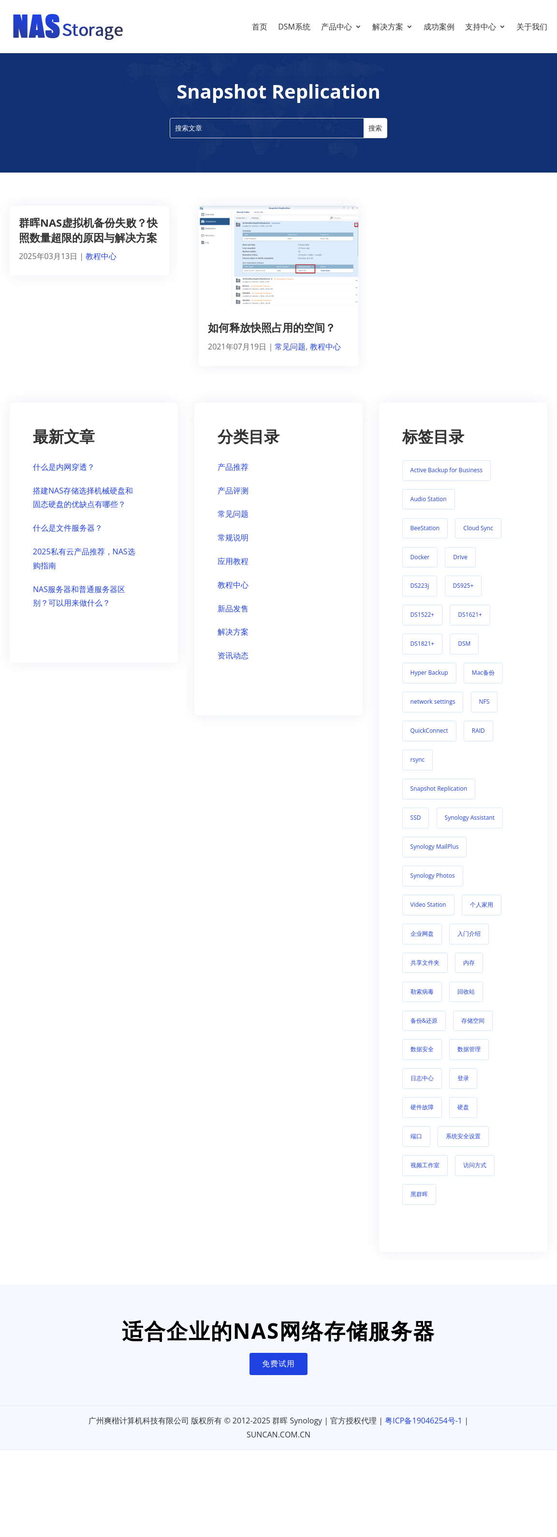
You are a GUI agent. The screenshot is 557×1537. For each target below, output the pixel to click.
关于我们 (531, 26)
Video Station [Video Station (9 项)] (428, 914)
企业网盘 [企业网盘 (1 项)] (422, 943)
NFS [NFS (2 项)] (484, 711)
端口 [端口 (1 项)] (416, 1146)
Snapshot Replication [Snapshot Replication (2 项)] (439, 798)
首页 (259, 26)
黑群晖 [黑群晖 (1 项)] (419, 1204)
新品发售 (233, 618)
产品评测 (233, 500)
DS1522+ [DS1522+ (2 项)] (422, 624)
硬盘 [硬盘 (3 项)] (463, 1117)
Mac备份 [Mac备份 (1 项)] (483, 682)
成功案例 (439, 26)
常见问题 (290, 356)
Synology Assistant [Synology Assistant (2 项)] (470, 827)
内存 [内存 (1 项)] (469, 972)
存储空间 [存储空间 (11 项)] (472, 1030)
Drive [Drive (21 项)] (460, 567)
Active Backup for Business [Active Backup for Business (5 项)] (446, 480)
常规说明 (233, 547)
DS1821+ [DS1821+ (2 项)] (422, 653)
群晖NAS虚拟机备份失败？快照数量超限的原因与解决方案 (88, 239)
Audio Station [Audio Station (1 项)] (428, 509)
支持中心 (480, 26)
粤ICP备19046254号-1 (423, 1430)
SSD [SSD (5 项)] (415, 827)
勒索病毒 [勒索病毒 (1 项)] (422, 1001)
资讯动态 (233, 665)
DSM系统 (294, 26)
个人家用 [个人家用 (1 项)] (481, 914)
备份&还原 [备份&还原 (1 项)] (424, 1030)
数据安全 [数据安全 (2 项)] (422, 1059)
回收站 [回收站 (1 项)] (466, 1001)
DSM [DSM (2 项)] (464, 653)
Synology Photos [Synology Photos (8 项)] (432, 885)
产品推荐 (233, 476)
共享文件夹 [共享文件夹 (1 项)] (425, 972)
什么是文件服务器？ (68, 537)
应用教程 (233, 571)
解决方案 (387, 26)
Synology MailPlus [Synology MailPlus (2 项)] (434, 856)
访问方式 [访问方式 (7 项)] (474, 1175)
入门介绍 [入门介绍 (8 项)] (469, 943)
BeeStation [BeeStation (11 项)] (425, 538)
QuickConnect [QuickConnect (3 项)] (429, 740)
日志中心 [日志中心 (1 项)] (422, 1088)
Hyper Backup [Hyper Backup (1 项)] (429, 682)
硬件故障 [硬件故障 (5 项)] (422, 1117)
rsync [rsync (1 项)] (417, 769)
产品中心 (336, 26)
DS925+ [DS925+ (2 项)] (463, 595)
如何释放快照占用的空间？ (272, 337)
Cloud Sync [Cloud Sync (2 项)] (478, 538)
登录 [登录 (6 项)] (463, 1088)
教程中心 (101, 266)
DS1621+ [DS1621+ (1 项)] (470, 624)
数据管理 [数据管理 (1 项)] (469, 1059)
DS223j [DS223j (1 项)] (419, 595)
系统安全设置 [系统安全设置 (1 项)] (463, 1146)
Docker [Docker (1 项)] (420, 567)
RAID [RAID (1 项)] (478, 740)
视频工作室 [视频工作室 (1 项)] (425, 1175)
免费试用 (278, 1373)
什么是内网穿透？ (64, 476)
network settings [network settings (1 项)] (432, 711)
